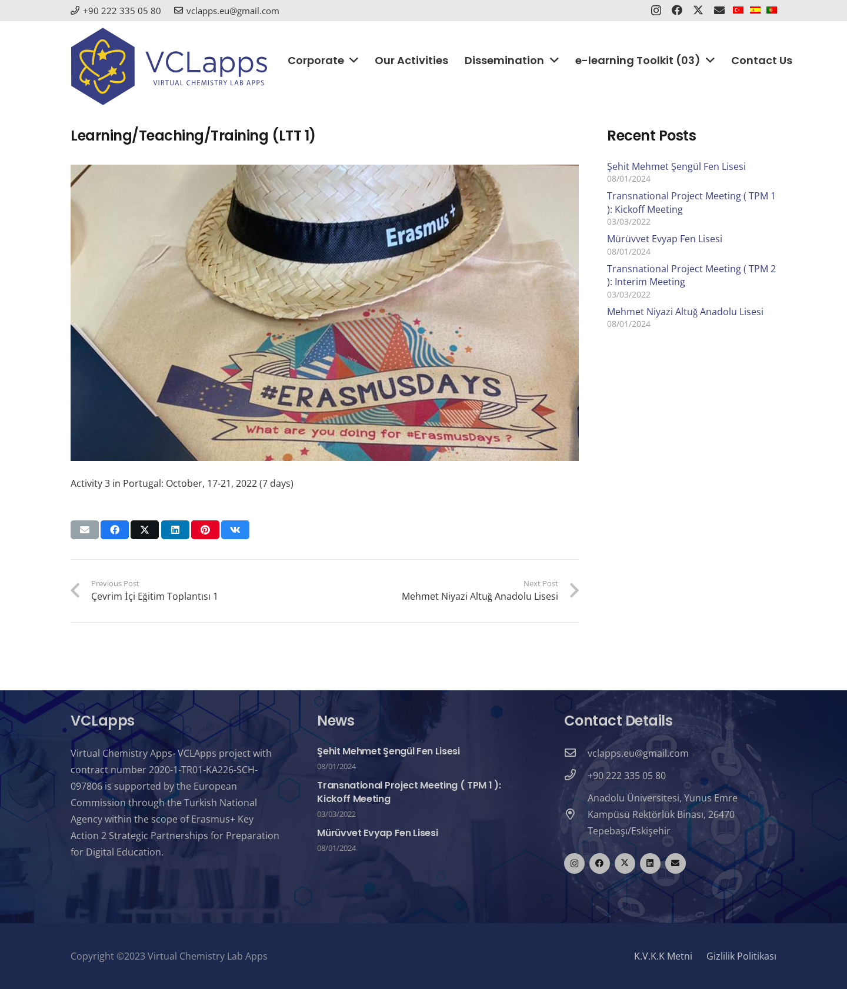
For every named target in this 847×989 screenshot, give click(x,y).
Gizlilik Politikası (741, 956)
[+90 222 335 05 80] (576, 775)
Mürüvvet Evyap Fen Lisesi (664, 238)
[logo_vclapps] (169, 66)
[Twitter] (625, 863)
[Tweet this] (145, 529)
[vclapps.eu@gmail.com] (576, 753)
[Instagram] (574, 863)
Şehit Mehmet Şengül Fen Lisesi (676, 166)
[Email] (675, 863)
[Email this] (85, 529)
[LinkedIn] (650, 863)
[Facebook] (599, 863)
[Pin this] (205, 529)
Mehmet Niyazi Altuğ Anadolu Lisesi (685, 311)
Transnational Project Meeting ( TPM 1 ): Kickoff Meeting (409, 791)
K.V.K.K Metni (663, 956)
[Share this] (115, 529)
